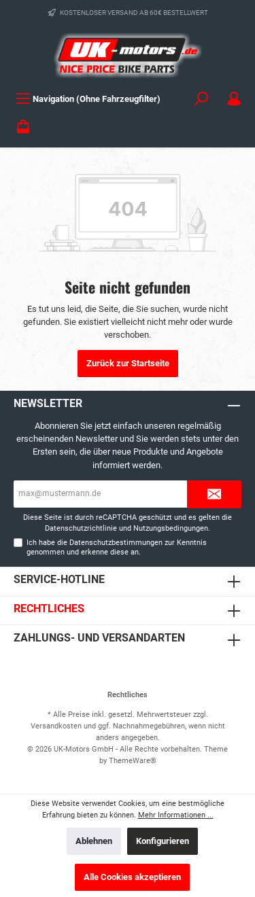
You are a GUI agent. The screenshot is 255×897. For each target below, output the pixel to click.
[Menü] (88, 99)
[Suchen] (201, 99)
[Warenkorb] (23, 127)
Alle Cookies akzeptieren (132, 877)
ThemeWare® (132, 760)
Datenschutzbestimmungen (116, 542)
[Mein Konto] (234, 99)
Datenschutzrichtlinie (81, 528)
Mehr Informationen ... (176, 815)
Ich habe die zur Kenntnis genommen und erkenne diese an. (117, 547)
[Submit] (214, 494)
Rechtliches (49, 608)
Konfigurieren (162, 841)
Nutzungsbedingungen (170, 528)
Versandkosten (56, 726)
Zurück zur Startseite (127, 363)
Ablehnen (93, 841)
